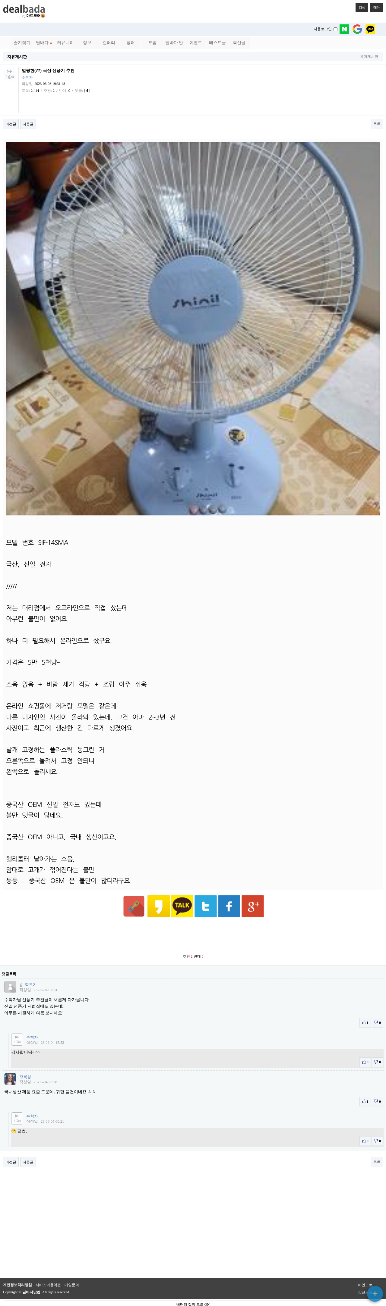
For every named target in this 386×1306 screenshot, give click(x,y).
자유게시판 (17, 56)
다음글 (28, 124)
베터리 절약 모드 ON (193, 1290)
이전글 (10, 124)
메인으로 (365, 1270)
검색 (360, 6)
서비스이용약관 (48, 1270)
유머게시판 (369, 57)
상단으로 (365, 1277)
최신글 (239, 42)
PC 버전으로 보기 (193, 1300)
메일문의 (72, 1270)
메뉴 (375, 6)
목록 (377, 124)
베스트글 (217, 42)
